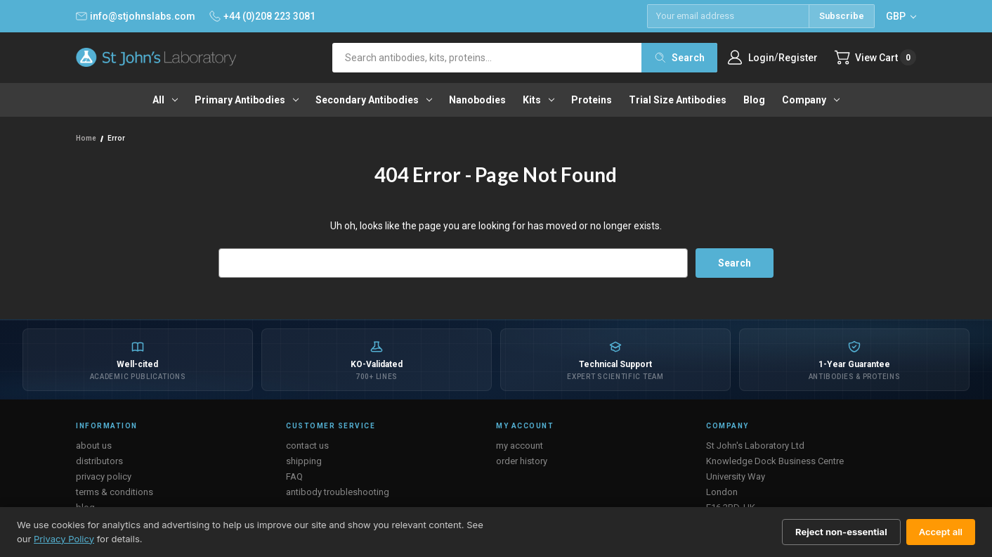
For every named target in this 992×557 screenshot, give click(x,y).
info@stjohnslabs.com (135, 16)
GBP (901, 16)
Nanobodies (477, 99)
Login (761, 57)
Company (811, 99)
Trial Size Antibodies (677, 99)
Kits (538, 99)
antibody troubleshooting (337, 492)
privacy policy (103, 476)
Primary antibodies (247, 99)
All (165, 99)
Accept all (940, 531)
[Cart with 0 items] (875, 57)
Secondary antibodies (373, 99)
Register (797, 57)
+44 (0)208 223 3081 (262, 16)
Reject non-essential (841, 531)
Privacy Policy (64, 538)
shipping (304, 461)
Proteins (591, 99)
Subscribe (841, 16)
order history (521, 461)
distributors (99, 461)
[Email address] (728, 16)
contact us (307, 445)
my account (519, 445)
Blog (754, 99)
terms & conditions (114, 492)
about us (94, 445)
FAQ (294, 476)
